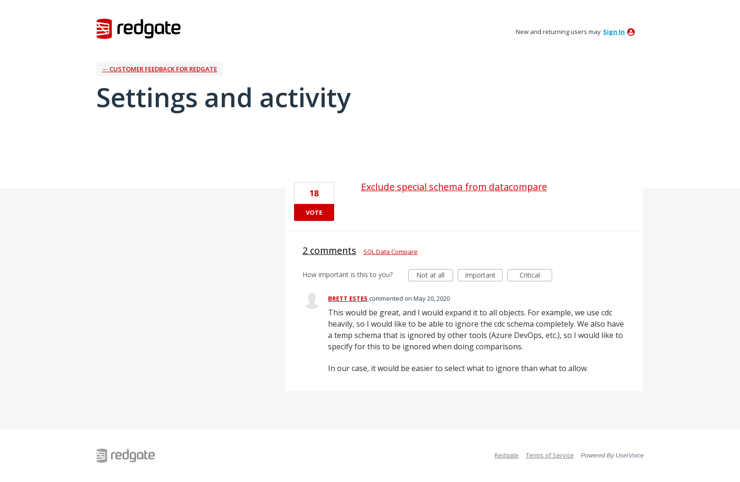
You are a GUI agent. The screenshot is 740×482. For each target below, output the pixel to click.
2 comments (329, 250)
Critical (536, 276)
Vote (314, 212)
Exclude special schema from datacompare (454, 186)
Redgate (507, 455)
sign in (614, 31)
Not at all (434, 276)
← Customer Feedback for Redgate (159, 69)
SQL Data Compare (390, 251)
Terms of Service (550, 455)
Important (484, 276)
